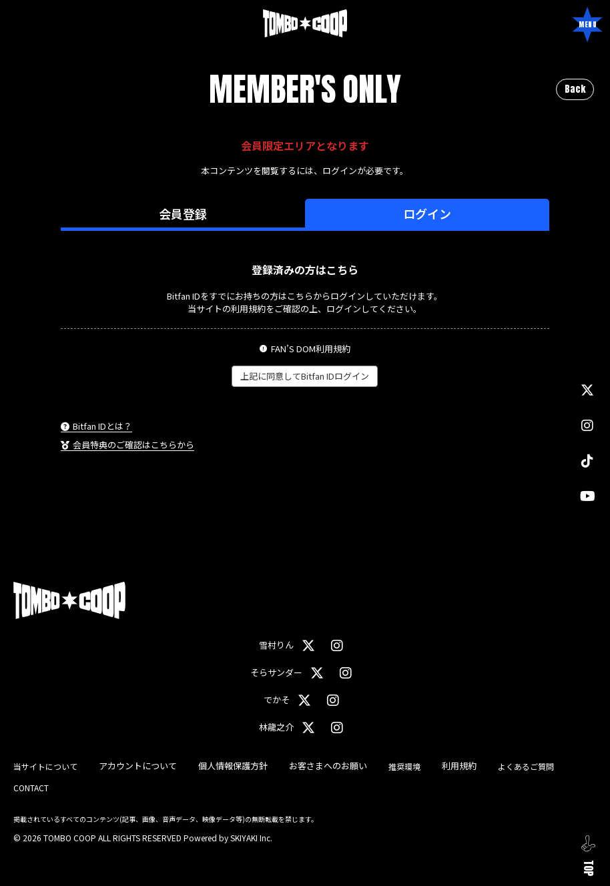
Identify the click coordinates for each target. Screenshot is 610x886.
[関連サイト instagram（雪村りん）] (337, 645)
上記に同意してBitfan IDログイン (304, 376)
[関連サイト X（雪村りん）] (308, 645)
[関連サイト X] (587, 390)
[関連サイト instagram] (587, 425)
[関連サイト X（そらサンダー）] (317, 673)
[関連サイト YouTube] (587, 496)
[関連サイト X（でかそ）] (304, 700)
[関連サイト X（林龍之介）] (308, 728)
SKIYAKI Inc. (251, 837)
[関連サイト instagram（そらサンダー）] (346, 673)
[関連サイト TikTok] (587, 461)
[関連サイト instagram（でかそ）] (333, 700)
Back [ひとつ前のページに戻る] (575, 89)
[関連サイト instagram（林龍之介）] (337, 728)
